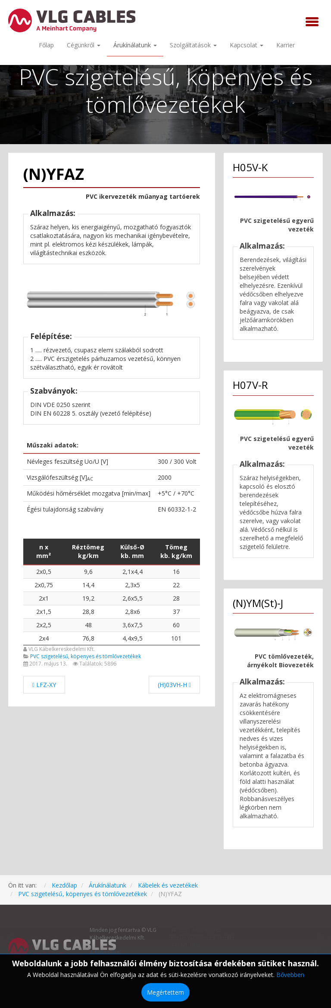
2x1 (44, 598)
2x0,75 (43, 585)
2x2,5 (43, 625)
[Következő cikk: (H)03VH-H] (174, 685)
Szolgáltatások (193, 45)
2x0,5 (43, 571)
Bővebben (290, 975)
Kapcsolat (246, 45)
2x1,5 (43, 611)
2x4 (44, 638)
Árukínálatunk (135, 45)
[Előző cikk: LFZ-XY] (44, 685)
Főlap (46, 45)
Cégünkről (83, 45)
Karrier (285, 45)
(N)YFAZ (53, 174)
